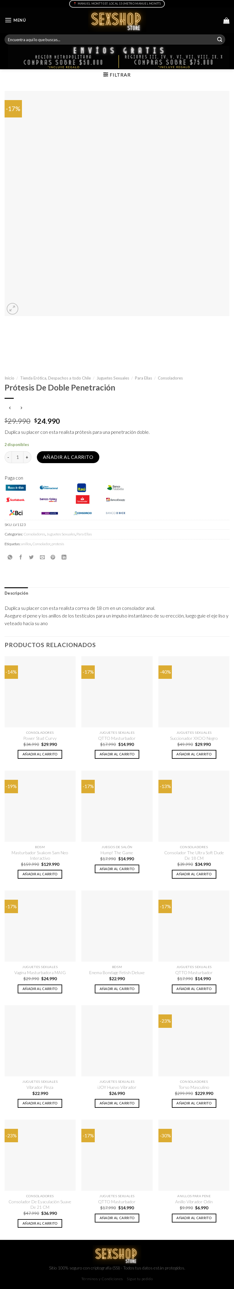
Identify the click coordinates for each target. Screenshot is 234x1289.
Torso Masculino (194, 1087)
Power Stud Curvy (40, 738)
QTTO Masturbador (117, 738)
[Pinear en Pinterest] (53, 557)
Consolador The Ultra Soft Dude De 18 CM (194, 855)
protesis (57, 544)
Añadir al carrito (68, 457)
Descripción (16, 593)
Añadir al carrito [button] (40, 754)
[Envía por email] (42, 557)
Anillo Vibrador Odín (194, 1201)
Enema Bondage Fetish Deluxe (117, 972)
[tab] (16, 593)
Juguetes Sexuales (113, 378)
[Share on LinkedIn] (64, 557)
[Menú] (15, 20)
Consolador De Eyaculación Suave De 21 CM (40, 1204)
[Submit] (219, 39)
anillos (26, 544)
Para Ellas (143, 378)
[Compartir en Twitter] (31, 557)
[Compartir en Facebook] (21, 557)
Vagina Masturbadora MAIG (40, 972)
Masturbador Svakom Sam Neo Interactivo (40, 855)
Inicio (9, 378)
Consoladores (170, 378)
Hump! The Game (117, 852)
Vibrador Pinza (40, 1087)
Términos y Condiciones (102, 1278)
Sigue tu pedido (140, 1278)
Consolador (41, 544)
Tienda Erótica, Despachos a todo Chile (55, 378)
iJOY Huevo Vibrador (117, 1087)
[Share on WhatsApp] (10, 557)
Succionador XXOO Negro (194, 738)
